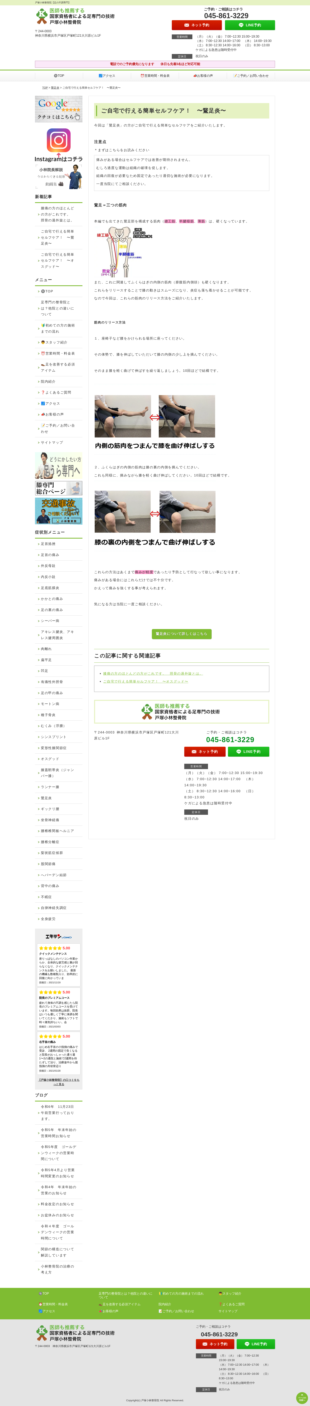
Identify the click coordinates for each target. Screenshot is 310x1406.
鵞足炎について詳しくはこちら (182, 634)
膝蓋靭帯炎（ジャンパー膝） (57, 773)
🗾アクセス (107, 75)
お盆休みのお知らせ (57, 1215)
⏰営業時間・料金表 (155, 75)
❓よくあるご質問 (56, 392)
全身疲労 (48, 919)
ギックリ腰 (50, 809)
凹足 (44, 671)
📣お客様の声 (203, 75)
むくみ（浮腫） (54, 726)
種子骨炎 (48, 715)
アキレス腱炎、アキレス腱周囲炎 (57, 635)
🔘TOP (59, 75)
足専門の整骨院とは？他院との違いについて (57, 308)
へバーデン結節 (54, 875)
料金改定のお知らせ (57, 1204)
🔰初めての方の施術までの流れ (58, 328)
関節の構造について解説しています (57, 1252)
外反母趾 (48, 566)
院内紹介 (48, 381)
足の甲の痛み (52, 693)
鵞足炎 (55, 87)
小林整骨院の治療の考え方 (57, 1269)
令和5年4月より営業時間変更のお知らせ (58, 1173)
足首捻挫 (48, 544)
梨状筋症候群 (52, 853)
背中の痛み (50, 886)
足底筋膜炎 (50, 588)
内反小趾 (48, 577)
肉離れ (46, 649)
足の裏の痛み (52, 610)
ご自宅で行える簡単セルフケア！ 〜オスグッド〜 (145, 681)
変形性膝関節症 (54, 748)
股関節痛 (48, 864)
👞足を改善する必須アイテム (58, 367)
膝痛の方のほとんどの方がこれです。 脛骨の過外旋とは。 (153, 673)
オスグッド (50, 759)
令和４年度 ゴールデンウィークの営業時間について (57, 1232)
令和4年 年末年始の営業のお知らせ (58, 1190)
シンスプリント (54, 737)
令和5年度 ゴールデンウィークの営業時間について (58, 1153)
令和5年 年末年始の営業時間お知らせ (58, 1133)
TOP (45, 87)
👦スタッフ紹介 (54, 342)
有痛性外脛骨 (52, 682)
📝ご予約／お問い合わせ (251, 75)
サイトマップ (52, 442)
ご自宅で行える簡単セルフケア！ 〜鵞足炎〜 (57, 237)
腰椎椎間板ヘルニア (57, 831)
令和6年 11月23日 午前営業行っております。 (59, 1113)
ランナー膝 (50, 787)
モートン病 (50, 704)
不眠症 (46, 897)
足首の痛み (50, 555)
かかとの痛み (52, 599)
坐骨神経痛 (50, 820)
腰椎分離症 (50, 842)
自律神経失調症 (54, 908)
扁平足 (46, 660)
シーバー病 (50, 621)
